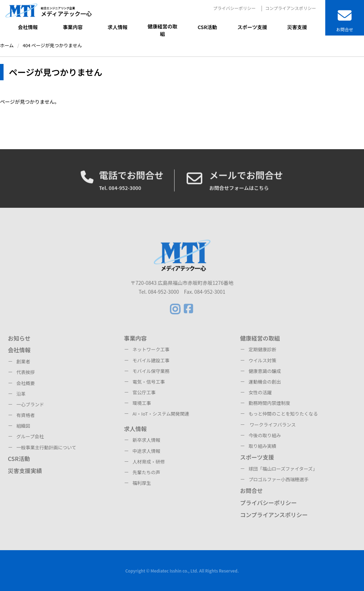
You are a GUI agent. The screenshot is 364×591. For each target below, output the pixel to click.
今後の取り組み (264, 435)
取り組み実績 (262, 446)
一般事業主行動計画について (46, 447)
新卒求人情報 (146, 440)
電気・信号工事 (149, 381)
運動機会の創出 (264, 381)
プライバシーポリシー (234, 8)
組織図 (23, 425)
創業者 (23, 361)
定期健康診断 (262, 349)
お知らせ (19, 338)
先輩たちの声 (146, 472)
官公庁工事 (144, 392)
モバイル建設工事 (151, 360)
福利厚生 (142, 482)
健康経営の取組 (260, 338)
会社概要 (25, 383)
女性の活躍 (260, 392)
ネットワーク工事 (151, 349)
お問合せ (251, 490)
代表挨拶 (25, 372)
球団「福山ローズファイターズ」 (282, 468)
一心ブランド (30, 404)
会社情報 (19, 350)
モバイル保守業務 (151, 371)
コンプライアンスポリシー (290, 8)
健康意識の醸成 (264, 371)
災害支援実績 (25, 470)
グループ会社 (30, 436)
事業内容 (135, 338)
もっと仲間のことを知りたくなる (283, 413)
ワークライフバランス (272, 424)
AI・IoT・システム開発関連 (161, 413)
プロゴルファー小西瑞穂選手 (278, 479)
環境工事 (142, 403)
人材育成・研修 (149, 461)
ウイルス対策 (262, 360)
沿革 (21, 393)
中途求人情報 (146, 451)
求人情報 (135, 428)
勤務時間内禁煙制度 (269, 403)
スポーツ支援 (257, 457)
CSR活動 (19, 458)
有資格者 (25, 415)
